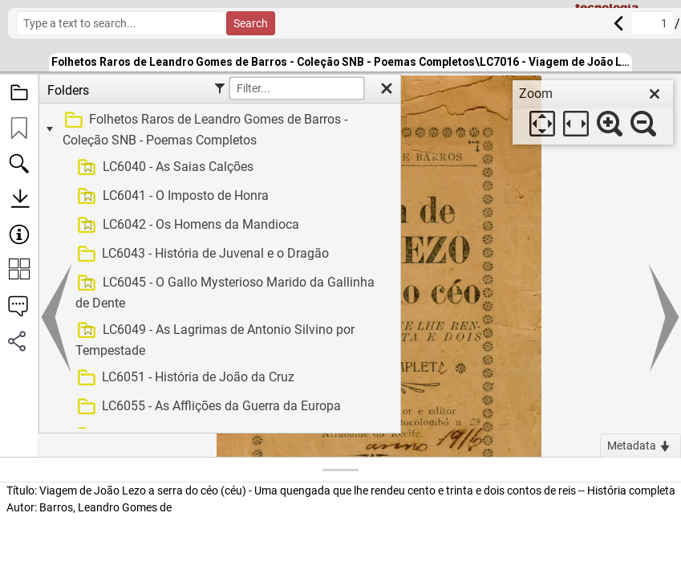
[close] (654, 94)
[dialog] (593, 112)
